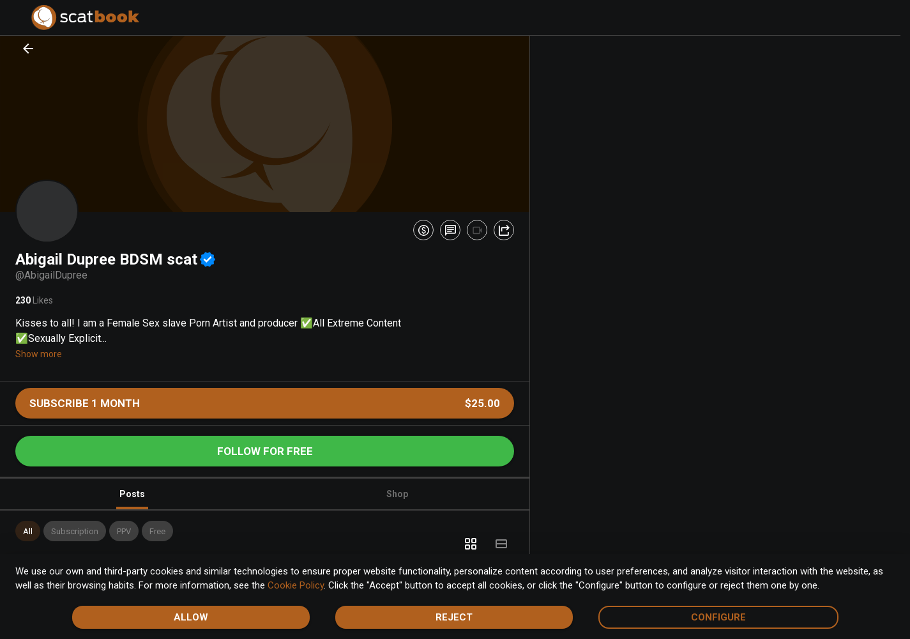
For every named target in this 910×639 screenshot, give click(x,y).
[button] (27, 531)
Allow (191, 617)
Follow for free (265, 451)
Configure (718, 617)
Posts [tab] (132, 499)
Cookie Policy (296, 585)
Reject (454, 617)
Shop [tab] (397, 494)
